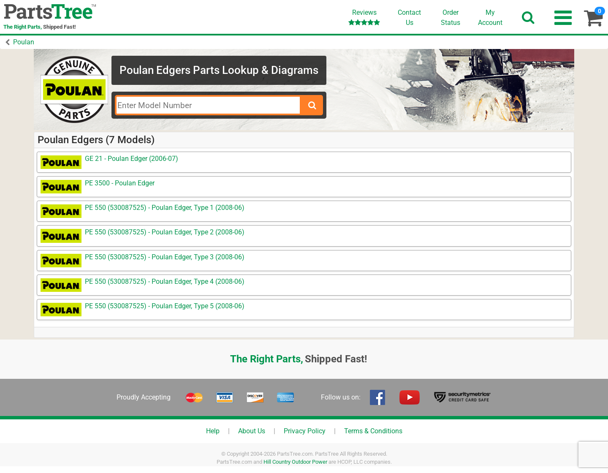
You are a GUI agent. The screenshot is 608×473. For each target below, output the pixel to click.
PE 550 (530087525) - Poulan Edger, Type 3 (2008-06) (164, 257)
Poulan (23, 42)
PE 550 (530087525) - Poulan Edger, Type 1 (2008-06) (164, 208)
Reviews (364, 17)
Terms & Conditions (373, 431)
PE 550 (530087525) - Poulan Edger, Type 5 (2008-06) (164, 306)
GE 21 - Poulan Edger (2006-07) (131, 159)
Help (213, 431)
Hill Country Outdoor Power (295, 462)
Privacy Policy (305, 431)
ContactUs (409, 17)
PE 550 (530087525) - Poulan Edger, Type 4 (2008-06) (164, 281)
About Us (251, 431)
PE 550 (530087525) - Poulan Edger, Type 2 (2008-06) (164, 232)
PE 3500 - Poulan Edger (120, 183)
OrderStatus (450, 17)
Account (490, 17)
